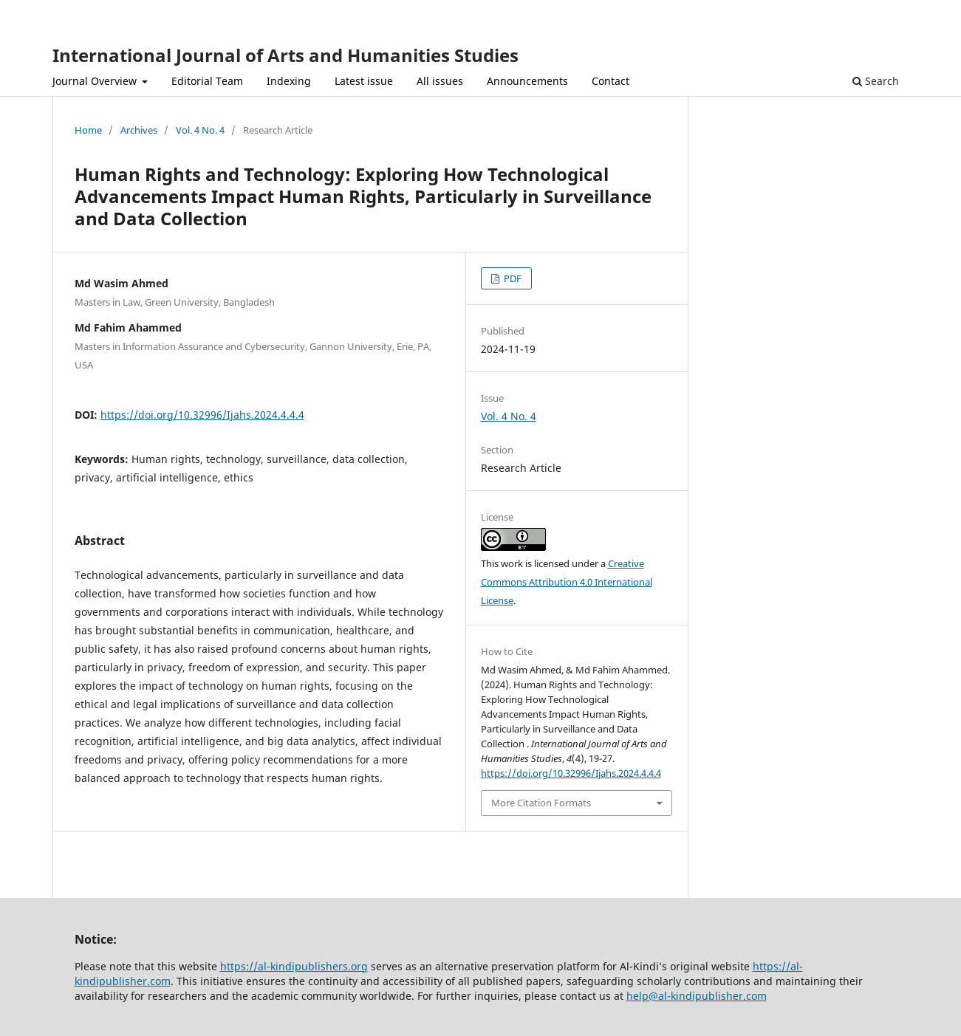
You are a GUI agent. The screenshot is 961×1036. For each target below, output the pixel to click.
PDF (511, 278)
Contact (610, 81)
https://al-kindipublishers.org (294, 966)
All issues (440, 81)
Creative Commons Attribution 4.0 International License (566, 582)
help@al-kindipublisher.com (696, 996)
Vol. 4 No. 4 (200, 130)
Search (875, 81)
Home (88, 130)
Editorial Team (207, 81)
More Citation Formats (541, 802)
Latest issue (364, 81)
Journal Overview (96, 81)
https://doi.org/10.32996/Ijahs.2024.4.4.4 (202, 415)
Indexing (289, 81)
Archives (138, 130)
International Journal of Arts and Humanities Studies (285, 55)
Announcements (527, 81)
